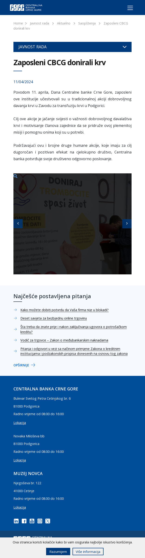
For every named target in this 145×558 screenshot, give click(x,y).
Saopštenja (87, 23)
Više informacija (88, 551)
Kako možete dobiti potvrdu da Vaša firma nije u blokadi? (64, 310)
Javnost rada (39, 23)
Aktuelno (63, 23)
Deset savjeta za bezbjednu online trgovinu (53, 318)
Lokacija (19, 422)
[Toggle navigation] (126, 8)
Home (18, 23)
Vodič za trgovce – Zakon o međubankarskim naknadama (64, 340)
